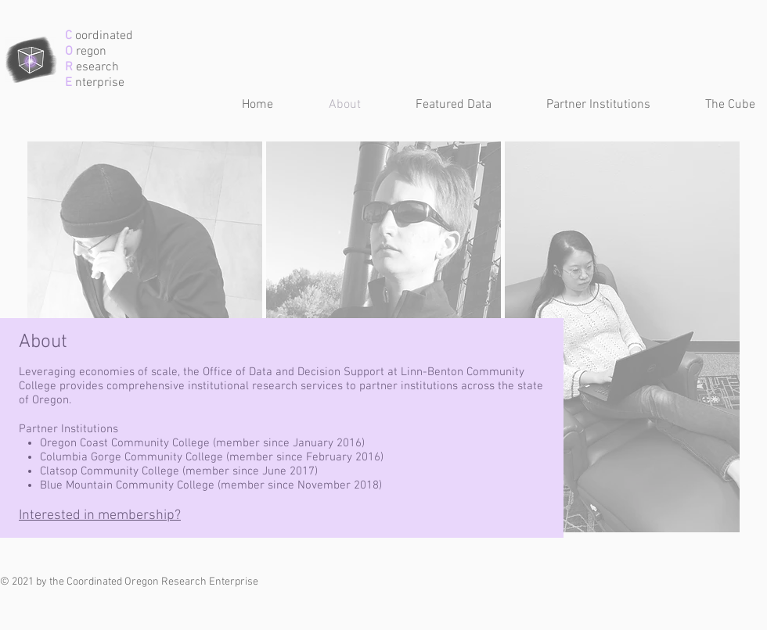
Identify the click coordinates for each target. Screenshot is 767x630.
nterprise (98, 83)
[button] (438, 105)
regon (89, 51)
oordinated (102, 36)
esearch (96, 67)
